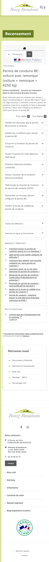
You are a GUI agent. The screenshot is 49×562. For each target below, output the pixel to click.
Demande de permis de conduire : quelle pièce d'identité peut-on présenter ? (24, 277)
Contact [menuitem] (24, 555)
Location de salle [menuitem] (14, 495)
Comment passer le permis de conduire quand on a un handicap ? (25, 250)
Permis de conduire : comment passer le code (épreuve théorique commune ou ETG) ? (24, 297)
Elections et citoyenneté (21, 366)
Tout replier (23, 116)
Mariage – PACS (17, 377)
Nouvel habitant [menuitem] (14, 503)
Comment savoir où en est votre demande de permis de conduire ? (24, 270)
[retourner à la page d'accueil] (24, 7)
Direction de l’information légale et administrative (23, 334)
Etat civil (14, 372)
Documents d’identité (20, 360)
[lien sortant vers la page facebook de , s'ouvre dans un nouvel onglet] (21, 427)
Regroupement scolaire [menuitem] (17, 510)
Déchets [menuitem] (10, 480)
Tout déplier (39, 116)
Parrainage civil (17, 383)
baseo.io (26, 336)
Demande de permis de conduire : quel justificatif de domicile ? (24, 284)
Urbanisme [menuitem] (11, 487)
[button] (24, 124)
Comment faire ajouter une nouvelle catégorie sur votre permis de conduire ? (25, 263)
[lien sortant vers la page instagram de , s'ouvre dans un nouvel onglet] (28, 427)
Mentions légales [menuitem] (22, 551)
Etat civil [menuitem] (10, 472)
